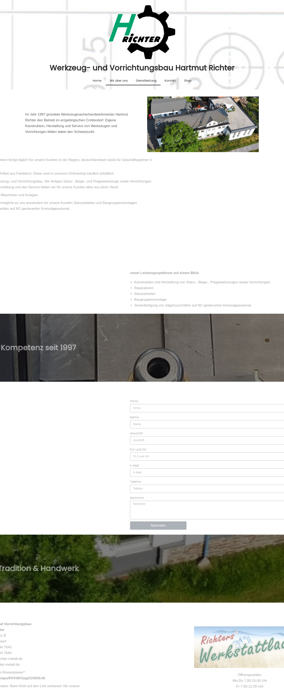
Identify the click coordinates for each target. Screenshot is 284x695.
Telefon (257, 452)
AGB (175, 678)
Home (97, 81)
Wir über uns (119, 81)
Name (256, 388)
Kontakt (170, 81)
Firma (256, 372)
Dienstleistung (146, 81)
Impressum (221, 678)
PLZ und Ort (260, 420)
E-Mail (256, 436)
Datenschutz (195, 678)
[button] (142, 227)
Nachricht (259, 468)
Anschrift (258, 404)
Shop (187, 81)
